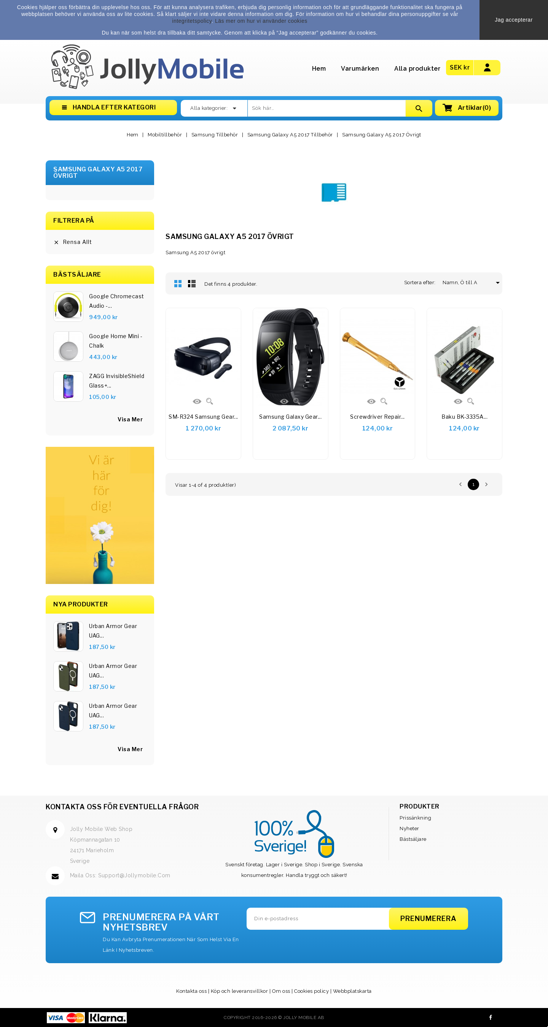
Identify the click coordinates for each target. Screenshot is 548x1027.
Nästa (486, 484)
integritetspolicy (192, 21)
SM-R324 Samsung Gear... (203, 416)
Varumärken (360, 68)
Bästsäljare (413, 839)
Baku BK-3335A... (464, 416)
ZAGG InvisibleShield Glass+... (116, 381)
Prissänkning (415, 818)
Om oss (281, 991)
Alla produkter (417, 68)
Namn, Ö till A (463, 282)
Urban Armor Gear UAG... (113, 631)
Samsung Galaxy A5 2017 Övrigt (97, 173)
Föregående (460, 484)
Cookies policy (311, 991)
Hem (319, 68)
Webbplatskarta (352, 991)
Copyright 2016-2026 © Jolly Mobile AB (274, 1017)
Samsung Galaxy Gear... (290, 416)
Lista (192, 283)
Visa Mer (130, 749)
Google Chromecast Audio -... (116, 301)
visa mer (130, 419)
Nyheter (409, 828)
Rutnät (178, 283)
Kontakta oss (191, 991)
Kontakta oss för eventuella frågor (122, 807)
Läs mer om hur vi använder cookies (261, 21)
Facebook (491, 1017)
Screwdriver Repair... (377, 416)
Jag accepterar (514, 20)
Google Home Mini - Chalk (115, 341)
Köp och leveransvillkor (239, 991)
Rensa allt (72, 242)
